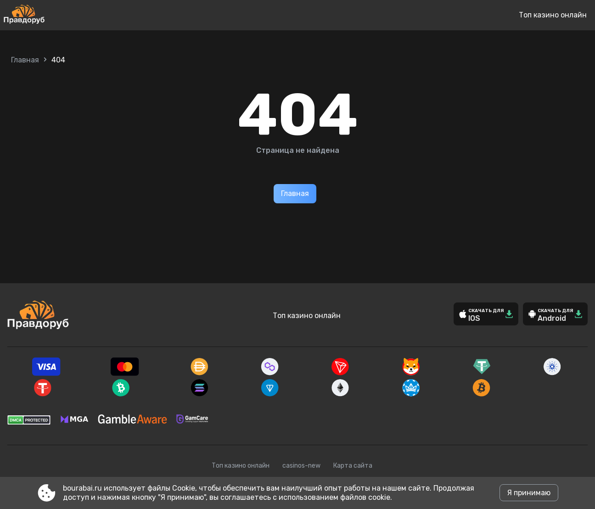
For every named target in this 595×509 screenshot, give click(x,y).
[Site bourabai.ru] (54, 15)
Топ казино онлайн (553, 15)
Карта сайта (352, 466)
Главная (25, 60)
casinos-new (301, 466)
